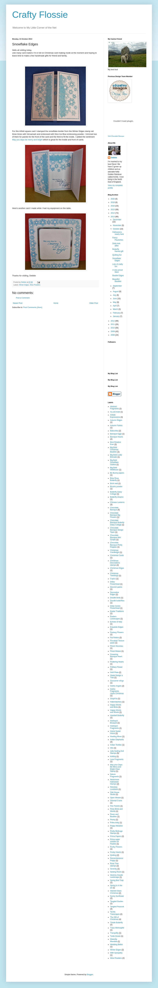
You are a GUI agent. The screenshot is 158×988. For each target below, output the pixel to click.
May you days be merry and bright (27, 140)
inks (111, 748)
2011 (113, 324)
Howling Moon (116, 736)
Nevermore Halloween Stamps (114, 782)
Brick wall (114, 483)
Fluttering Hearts (117, 662)
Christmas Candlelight (114, 551)
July (115, 295)
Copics (113, 579)
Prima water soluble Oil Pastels (115, 841)
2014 (113, 213)
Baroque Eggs (116, 434)
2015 (113, 209)
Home (55, 303)
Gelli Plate (114, 672)
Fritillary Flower (116, 667)
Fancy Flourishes (117, 239)
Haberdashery (116, 702)
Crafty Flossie (40, 15)
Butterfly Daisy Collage (116, 493)
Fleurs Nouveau (116, 646)
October (116, 229)
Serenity (113, 869)
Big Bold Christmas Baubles (114, 449)
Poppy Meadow (116, 826)
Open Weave (115, 798)
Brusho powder (116, 487)
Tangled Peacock (117, 907)
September (117, 286)
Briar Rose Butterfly (114, 479)
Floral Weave (115, 651)
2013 (113, 217)
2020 (113, 199)
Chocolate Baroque (114, 509)
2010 (113, 328)
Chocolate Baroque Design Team (116, 530)
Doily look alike (116, 244)
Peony (112, 820)
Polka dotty (114, 823)
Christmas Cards (117, 555)
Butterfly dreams (116, 497)
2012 (113, 321)
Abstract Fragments (114, 407)
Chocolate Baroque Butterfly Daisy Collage (117, 522)
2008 (113, 335)
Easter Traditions (117, 611)
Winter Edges (24, 285)
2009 (113, 331)
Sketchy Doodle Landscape (116, 876)
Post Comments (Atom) (32, 307)
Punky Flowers (116, 847)
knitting (113, 756)
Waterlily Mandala (113, 940)
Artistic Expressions (115, 416)
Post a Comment (22, 298)
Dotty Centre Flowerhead (115, 607)
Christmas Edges (117, 568)
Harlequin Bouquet (114, 722)
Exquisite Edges (116, 627)
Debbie (114, 158)
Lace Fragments (116, 759)
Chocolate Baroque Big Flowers (115, 515)
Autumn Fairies (116, 425)
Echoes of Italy (116, 622)
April (115, 306)
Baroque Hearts (116, 437)
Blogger (90, 974)
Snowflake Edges (116, 259)
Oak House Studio (114, 793)
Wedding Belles (116, 944)
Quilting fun (117, 255)
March (115, 309)
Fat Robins (114, 637)
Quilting (113, 855)
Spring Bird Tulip (117, 880)
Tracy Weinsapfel (117, 928)
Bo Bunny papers (117, 473)
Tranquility (114, 933)
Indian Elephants (117, 739)
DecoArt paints (116, 587)
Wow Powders (35, 285)
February (117, 313)
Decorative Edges (114, 593)
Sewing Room (116, 872)
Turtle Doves (115, 936)
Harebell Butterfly (117, 715)
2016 (113, 206)
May (115, 302)
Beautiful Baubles (116, 280)
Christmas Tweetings (114, 574)
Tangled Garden (116, 901)
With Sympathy (116, 953)
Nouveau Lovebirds (114, 788)
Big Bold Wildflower (114, 469)
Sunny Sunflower (117, 896)
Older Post (93, 303)
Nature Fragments (114, 775)
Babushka (114, 431)
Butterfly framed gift (117, 250)
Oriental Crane (116, 801)
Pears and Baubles (114, 815)
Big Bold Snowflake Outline (114, 462)
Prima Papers (115, 836)
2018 (113, 202)
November (117, 225)
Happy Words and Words (115, 711)
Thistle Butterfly (116, 922)
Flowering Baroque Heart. (116, 655)
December (117, 220)
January (116, 316)
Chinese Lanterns (117, 502)
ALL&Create (115, 412)
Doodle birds (115, 598)
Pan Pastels (115, 806)
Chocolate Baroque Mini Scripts (115, 537)
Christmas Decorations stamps (115, 563)
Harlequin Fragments (114, 727)
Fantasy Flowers (117, 632)
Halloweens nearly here (118, 233)
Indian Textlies (116, 745)
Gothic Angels (115, 686)
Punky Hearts (115, 852)
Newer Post (17, 303)
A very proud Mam (117, 271)
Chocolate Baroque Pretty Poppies (116, 545)
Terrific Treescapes (115, 913)
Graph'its (113, 699)
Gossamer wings (117, 681)
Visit (116, 136)
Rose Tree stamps (114, 864)
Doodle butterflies (117, 601)
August (116, 291)
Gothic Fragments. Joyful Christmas (117, 691)
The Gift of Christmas (114, 918)
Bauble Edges (118, 276)
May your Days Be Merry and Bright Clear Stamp (116, 768)
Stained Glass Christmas (116, 892)
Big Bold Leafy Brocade (116, 456)
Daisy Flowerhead (115, 583)
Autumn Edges (116, 420)
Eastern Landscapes (115, 617)
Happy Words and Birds (115, 706)
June (115, 299)
